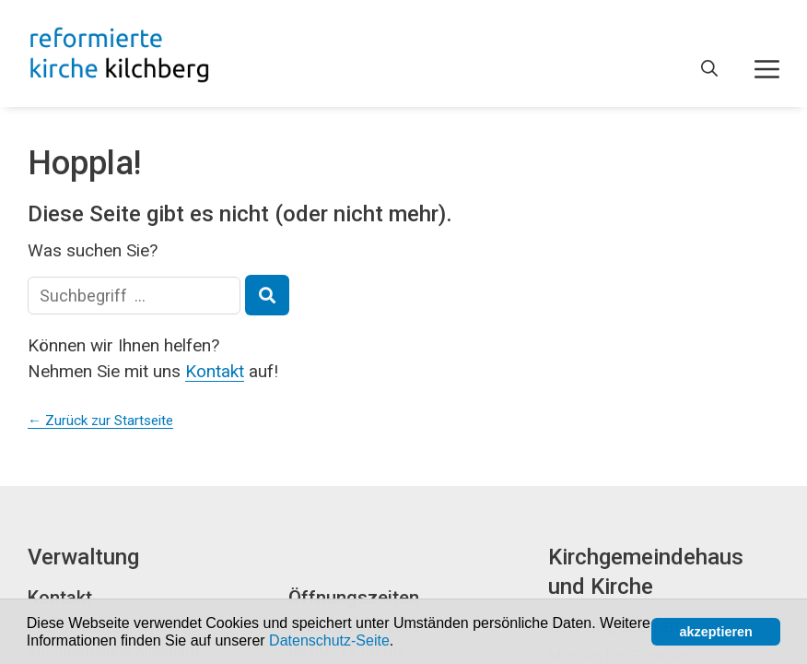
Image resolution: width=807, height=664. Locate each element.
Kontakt (214, 371)
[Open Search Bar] (709, 69)
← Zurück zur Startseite (100, 420)
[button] (401, 642)
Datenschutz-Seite (329, 640)
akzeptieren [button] (716, 631)
